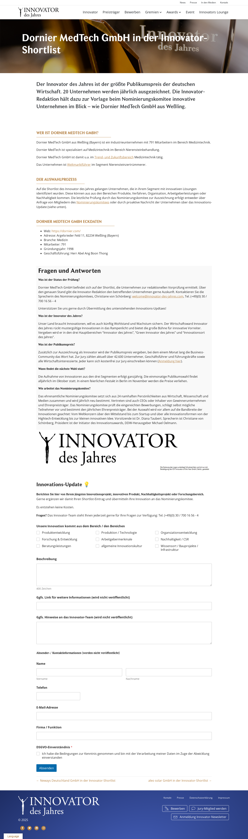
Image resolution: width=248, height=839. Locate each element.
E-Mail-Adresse (47, 707)
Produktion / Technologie (119, 532)
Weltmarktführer (79, 165)
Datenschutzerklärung (201, 797)
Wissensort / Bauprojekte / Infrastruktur (179, 547)
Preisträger (111, 12)
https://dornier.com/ (66, 231)
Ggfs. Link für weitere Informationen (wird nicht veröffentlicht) (83, 596)
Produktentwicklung (56, 532)
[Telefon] (58, 695)
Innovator (90, 12)
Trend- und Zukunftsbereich (114, 157)
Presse (193, 2)
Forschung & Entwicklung (59, 539)
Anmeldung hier (170, 361)
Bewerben (132, 12)
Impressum (224, 797)
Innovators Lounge (213, 12)
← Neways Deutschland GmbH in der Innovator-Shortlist (75, 780)
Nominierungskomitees (92, 202)
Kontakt (224, 2)
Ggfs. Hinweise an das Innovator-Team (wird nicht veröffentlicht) (84, 616)
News (183, 2)
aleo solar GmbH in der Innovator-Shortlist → (180, 780)
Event (190, 12)
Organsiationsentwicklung (179, 532)
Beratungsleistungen (56, 545)
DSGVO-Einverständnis (54, 746)
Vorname (42, 678)
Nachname (132, 678)
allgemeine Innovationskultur (121, 545)
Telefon (41, 687)
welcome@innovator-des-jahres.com (157, 296)
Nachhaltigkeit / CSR (175, 539)
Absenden (46, 767)
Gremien (152, 12)
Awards (172, 12)
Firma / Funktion (49, 726)
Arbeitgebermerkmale (116, 539)
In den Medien (208, 2)
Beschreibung (46, 558)
